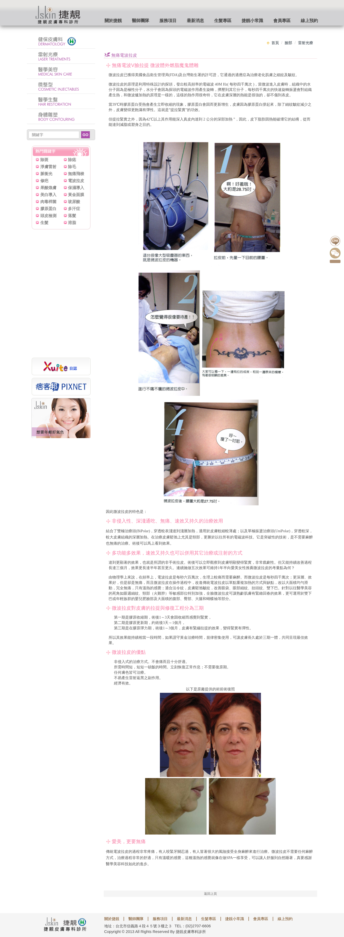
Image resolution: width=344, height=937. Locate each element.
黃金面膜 (76, 194)
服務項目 (168, 20)
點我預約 (335, 261)
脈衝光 (46, 173)
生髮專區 (222, 20)
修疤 (44, 180)
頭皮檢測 (48, 215)
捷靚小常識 (234, 919)
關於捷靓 (113, 20)
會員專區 (282, 20)
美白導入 (48, 194)
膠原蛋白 (48, 208)
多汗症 (74, 208)
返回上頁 (210, 894)
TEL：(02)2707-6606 (193, 926)
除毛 (72, 166)
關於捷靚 (111, 919)
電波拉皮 (76, 180)
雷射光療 (305, 43)
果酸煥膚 (48, 187)
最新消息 (195, 20)
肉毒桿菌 (48, 201)
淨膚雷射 (48, 166)
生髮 (44, 222)
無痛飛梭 (76, 173)
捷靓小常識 (252, 20)
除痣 (72, 159)
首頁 (275, 43)
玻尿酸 (74, 201)
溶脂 (72, 222)
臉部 (288, 43)
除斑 (44, 159)
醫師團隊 (140, 20)
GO (85, 135)
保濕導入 (76, 187)
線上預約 (309, 20)
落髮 (72, 215)
